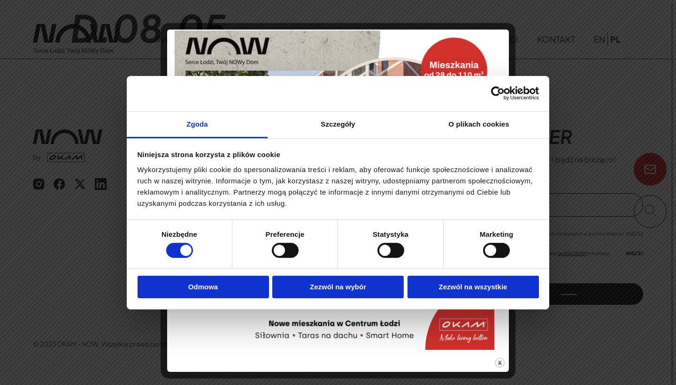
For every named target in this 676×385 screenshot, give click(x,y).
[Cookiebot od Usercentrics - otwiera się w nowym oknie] (498, 93)
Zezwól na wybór (338, 287)
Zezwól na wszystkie (473, 287)
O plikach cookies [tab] (478, 124)
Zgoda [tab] (197, 124)
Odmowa (203, 287)
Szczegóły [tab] (338, 124)
